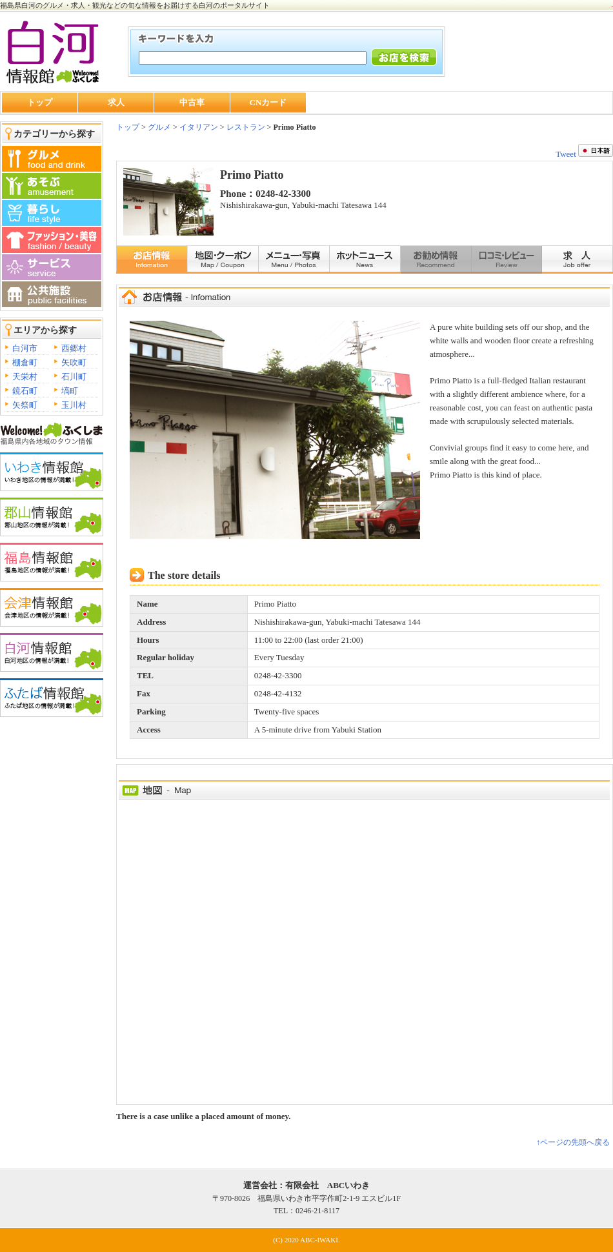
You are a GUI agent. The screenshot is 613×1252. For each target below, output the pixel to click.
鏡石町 (24, 391)
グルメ (158, 127)
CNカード (268, 102)
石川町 (73, 376)
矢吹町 (73, 362)
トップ (39, 102)
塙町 (69, 391)
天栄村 (24, 376)
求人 (116, 102)
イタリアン (198, 127)
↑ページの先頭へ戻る (573, 1142)
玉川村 (73, 405)
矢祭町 (24, 405)
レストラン (245, 127)
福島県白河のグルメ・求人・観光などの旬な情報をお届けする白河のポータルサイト (135, 5)
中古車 (192, 102)
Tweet (566, 154)
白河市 (24, 348)
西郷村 (73, 348)
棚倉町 (24, 362)
